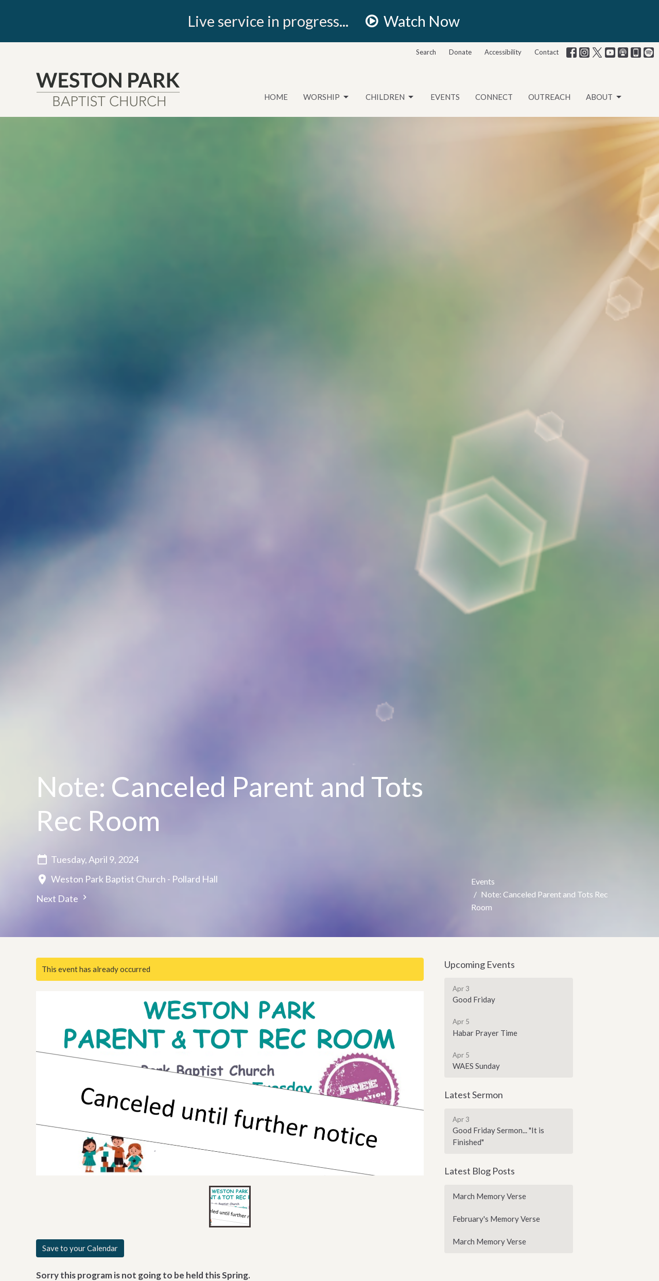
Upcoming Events (479, 964)
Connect (494, 96)
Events (445, 96)
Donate (460, 52)
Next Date (63, 898)
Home (276, 96)
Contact (546, 52)
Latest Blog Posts (479, 1170)
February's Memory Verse (496, 1218)
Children (390, 97)
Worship (326, 97)
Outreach (549, 96)
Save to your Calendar (80, 1248)
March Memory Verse (489, 1196)
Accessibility (503, 52)
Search (426, 52)
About (604, 97)
